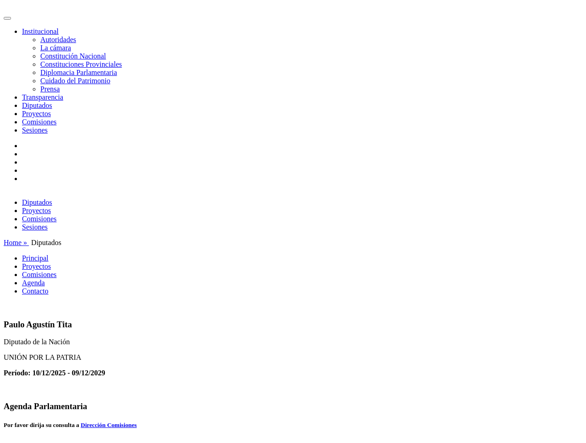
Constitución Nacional (73, 56)
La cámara (55, 48)
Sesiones (35, 130)
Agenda (33, 283)
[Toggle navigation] (7, 18)
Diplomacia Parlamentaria (78, 72)
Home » (16, 242)
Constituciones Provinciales (81, 64)
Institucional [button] (40, 31)
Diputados (37, 105)
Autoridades (58, 39)
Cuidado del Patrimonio (75, 81)
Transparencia (42, 97)
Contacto (35, 291)
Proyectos (36, 113)
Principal (35, 258)
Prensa (50, 89)
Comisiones (39, 122)
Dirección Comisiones (108, 425)
